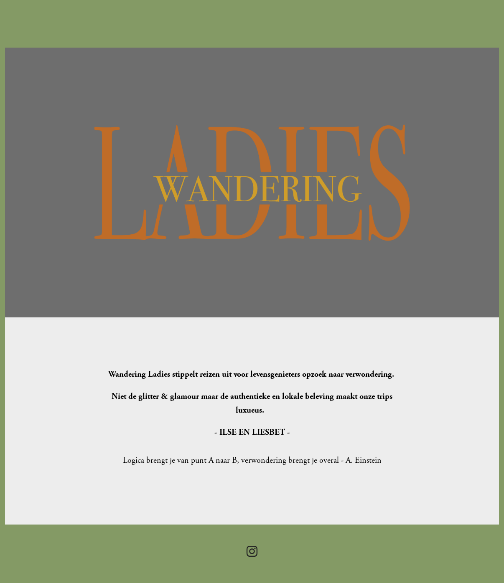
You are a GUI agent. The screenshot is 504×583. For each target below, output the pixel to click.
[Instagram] (252, 551)
